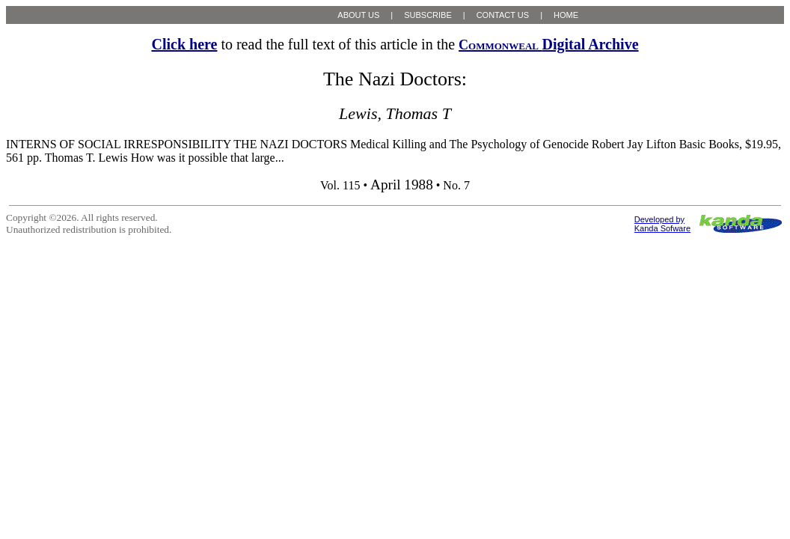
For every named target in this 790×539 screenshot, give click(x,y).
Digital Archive (548, 44)
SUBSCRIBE (428, 14)
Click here (184, 44)
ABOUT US (358, 14)
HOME (566, 14)
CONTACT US (503, 14)
